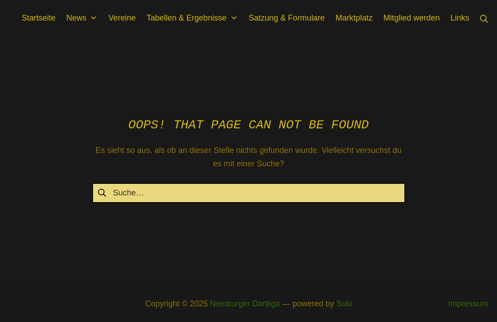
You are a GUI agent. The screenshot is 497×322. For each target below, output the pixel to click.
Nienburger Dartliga (245, 303)
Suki (344, 303)
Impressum (468, 303)
